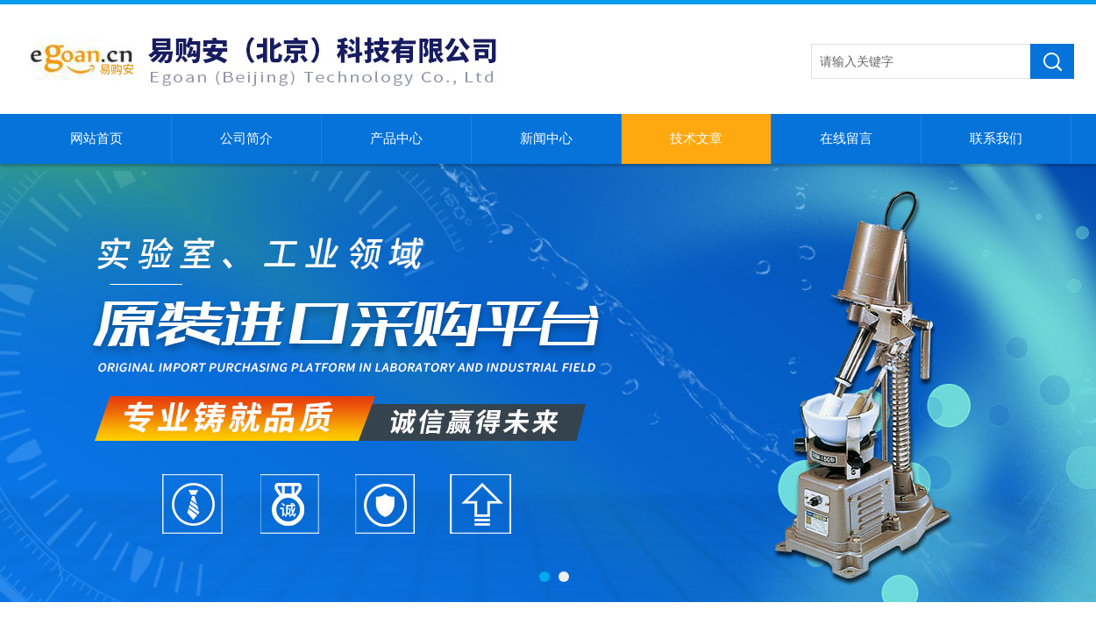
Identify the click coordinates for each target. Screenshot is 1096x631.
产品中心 (396, 138)
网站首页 (96, 138)
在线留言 (846, 138)
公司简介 (246, 138)
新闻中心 (546, 138)
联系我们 (996, 138)
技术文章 (696, 138)
